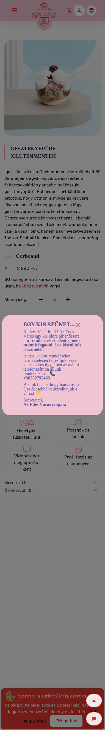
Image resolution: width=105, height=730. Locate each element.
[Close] (78, 325)
